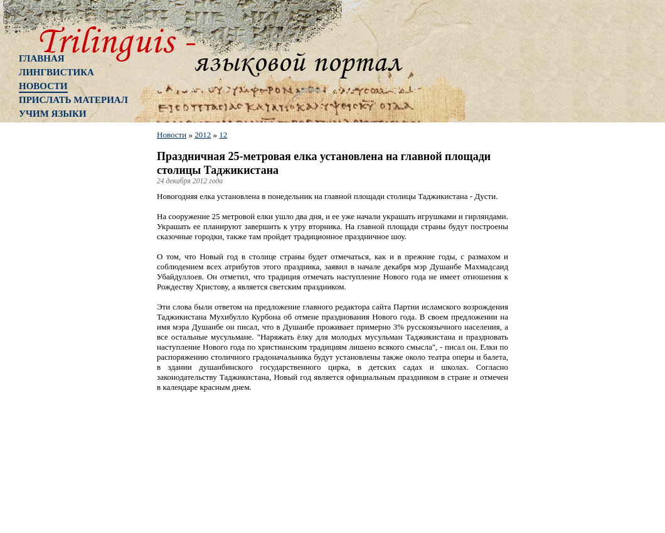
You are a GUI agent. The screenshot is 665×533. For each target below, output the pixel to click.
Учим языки (53, 114)
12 (223, 134)
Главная (42, 58)
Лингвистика (56, 72)
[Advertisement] (69, 329)
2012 (202, 134)
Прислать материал (73, 100)
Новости (43, 86)
